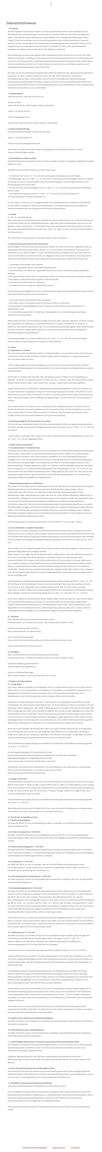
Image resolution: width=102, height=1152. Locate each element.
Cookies (75, 1147)
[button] (51, 4)
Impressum (58, 1147)
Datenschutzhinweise (34, 1147)
